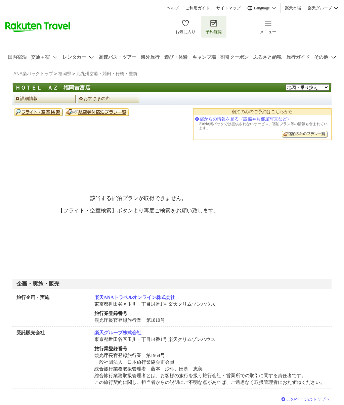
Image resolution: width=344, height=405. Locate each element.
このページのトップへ (308, 399)
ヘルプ (173, 8)
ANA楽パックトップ (33, 73)
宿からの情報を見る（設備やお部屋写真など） (245, 118)
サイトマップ (228, 8)
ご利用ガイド (197, 8)
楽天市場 (293, 8)
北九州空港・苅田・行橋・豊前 (106, 73)
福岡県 (64, 73)
